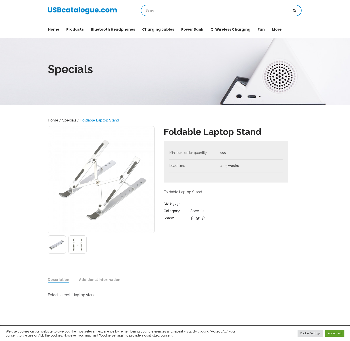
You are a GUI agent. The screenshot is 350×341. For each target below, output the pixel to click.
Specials (69, 120)
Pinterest (204, 218)
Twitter (198, 218)
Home (53, 120)
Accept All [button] (335, 333)
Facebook (192, 218)
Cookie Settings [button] (310, 333)
